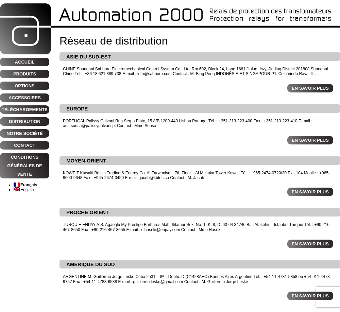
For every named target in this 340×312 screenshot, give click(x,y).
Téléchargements (25, 109)
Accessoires (24, 97)
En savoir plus (310, 88)
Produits (24, 73)
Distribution (24, 121)
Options (25, 85)
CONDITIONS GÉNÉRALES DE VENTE (24, 166)
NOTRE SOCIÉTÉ (24, 133)
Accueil (25, 62)
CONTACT (24, 145)
